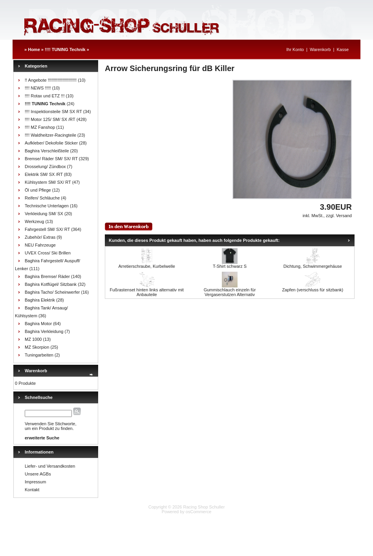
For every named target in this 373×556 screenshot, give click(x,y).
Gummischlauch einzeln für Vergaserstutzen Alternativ (230, 292)
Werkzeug (34, 221)
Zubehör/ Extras (40, 237)
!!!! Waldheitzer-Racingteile (50, 135)
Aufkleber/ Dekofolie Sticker (51, 143)
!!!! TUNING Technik (65, 49)
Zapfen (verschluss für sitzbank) (312, 289)
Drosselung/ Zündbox (45, 166)
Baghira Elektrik (40, 300)
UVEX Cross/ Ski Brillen (48, 253)
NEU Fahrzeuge (40, 245)
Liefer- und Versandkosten (50, 466)
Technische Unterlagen (47, 205)
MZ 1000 (33, 339)
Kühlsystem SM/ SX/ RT (48, 182)
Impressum (35, 481)
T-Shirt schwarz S (230, 266)
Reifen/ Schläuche (42, 198)
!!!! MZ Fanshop (40, 127)
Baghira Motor (38, 323)
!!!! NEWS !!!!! (38, 88)
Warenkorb (320, 49)
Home (34, 49)
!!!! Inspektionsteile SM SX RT (53, 111)
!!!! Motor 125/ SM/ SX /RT (50, 119)
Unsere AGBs (38, 474)
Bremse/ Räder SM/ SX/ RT (51, 158)
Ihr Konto (295, 49)
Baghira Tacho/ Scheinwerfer (52, 292)
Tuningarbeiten (39, 355)
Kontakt (32, 489)
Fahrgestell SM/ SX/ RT (47, 229)
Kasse (342, 49)
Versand (344, 215)
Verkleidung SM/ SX (44, 213)
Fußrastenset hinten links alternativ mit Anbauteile (147, 292)
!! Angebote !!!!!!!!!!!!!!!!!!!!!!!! (51, 80)
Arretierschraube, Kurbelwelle (147, 266)
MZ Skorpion (37, 347)
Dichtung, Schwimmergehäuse (312, 266)
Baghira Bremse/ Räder (47, 276)
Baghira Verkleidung (44, 331)
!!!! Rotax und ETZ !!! (44, 95)
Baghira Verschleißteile (47, 150)
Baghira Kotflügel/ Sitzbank (51, 284)
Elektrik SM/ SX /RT (44, 174)
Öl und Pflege (38, 190)
